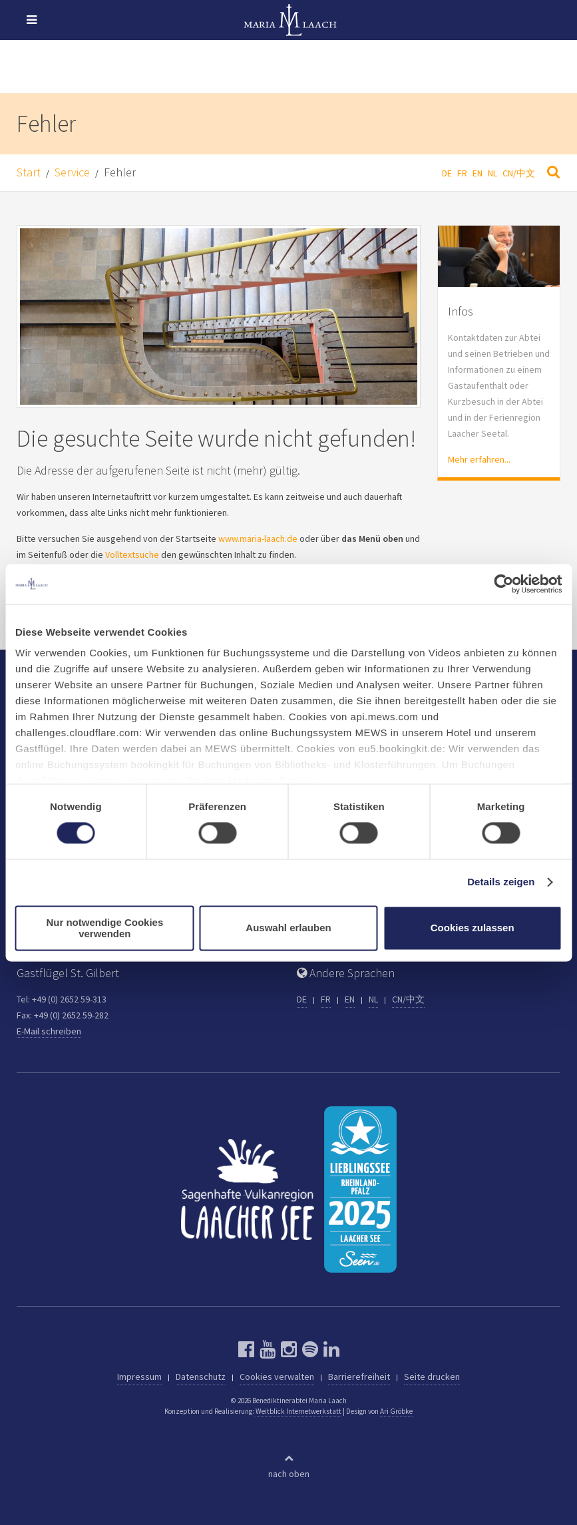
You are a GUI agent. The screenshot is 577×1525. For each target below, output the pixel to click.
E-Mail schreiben (49, 1031)
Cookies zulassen (472, 928)
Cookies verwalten (277, 1377)
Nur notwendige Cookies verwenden (104, 928)
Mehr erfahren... (479, 459)
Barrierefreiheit (359, 1377)
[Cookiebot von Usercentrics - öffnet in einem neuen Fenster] (503, 584)
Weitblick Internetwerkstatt (298, 1411)
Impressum (139, 1377)
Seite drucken (432, 1377)
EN (477, 173)
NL (492, 173)
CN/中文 (518, 173)
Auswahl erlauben (288, 928)
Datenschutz (201, 1377)
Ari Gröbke (396, 1411)
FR (462, 173)
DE (447, 173)
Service (72, 172)
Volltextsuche (132, 554)
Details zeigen (500, 882)
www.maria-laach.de (257, 539)
